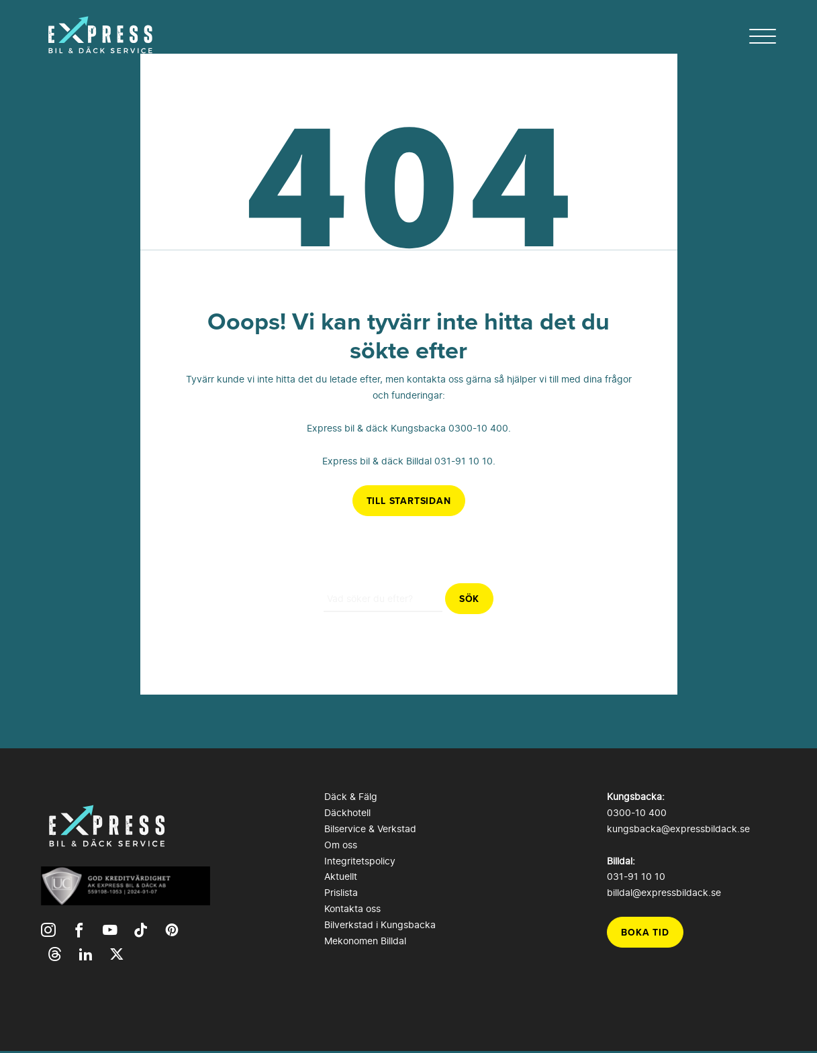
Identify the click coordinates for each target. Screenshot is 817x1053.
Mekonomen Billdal (365, 940)
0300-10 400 (478, 428)
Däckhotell (347, 812)
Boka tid (645, 932)
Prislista (341, 892)
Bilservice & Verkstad (370, 828)
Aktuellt (340, 876)
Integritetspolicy (359, 860)
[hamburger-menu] (762, 36)
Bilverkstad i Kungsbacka (380, 924)
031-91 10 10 (463, 460)
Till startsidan (409, 500)
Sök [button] (469, 598)
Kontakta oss (352, 908)
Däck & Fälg (350, 796)
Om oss (340, 844)
